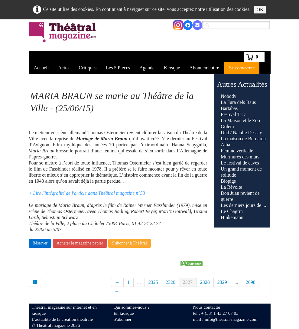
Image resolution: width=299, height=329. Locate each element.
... (139, 282)
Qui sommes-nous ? (131, 307)
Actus (63, 67)
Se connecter (242, 67)
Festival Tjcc (233, 114)
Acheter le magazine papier (80, 243)
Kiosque (172, 67)
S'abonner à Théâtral (129, 243)
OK (259, 9)
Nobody (228, 96)
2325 (153, 282)
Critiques (88, 67)
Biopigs (228, 181)
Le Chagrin (231, 211)
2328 (205, 282)
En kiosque (123, 313)
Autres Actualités (242, 84)
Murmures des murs (240, 156)
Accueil (41, 67)
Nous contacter (206, 307)
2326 (170, 282)
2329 (222, 282)
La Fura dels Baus (238, 102)
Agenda (146, 67)
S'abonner (122, 319)
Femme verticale (237, 150)
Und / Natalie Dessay (241, 132)
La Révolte (231, 187)
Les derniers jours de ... (243, 205)
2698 (250, 282)
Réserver (40, 243)
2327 (188, 282)
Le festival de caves (240, 162)
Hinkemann (232, 217)
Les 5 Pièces (118, 67)
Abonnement (204, 67)
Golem (227, 126)
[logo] (63, 36)
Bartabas (229, 108)
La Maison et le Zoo (240, 120)
